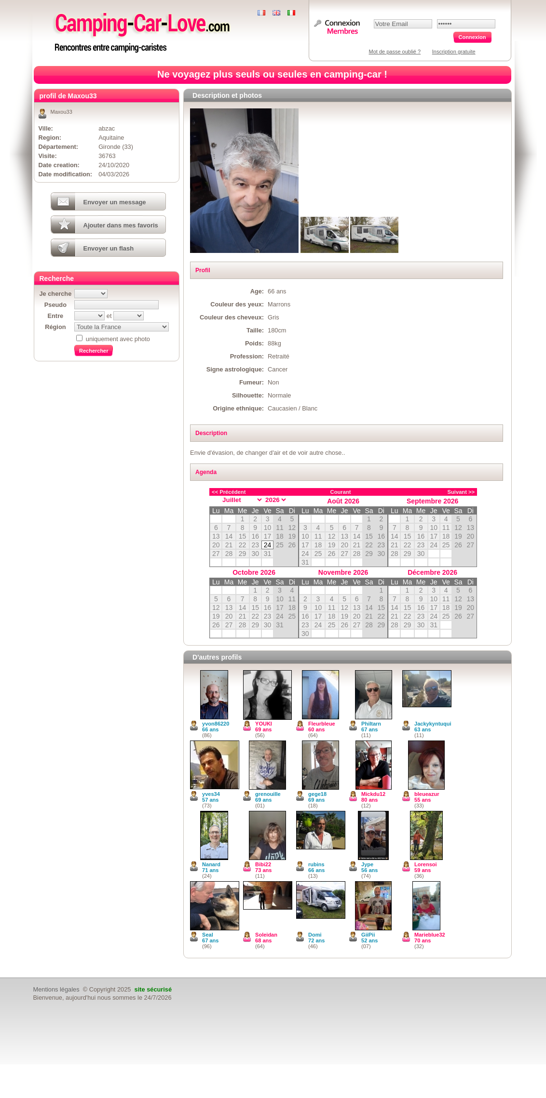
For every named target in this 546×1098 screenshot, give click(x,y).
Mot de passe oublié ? (395, 51)
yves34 (211, 794)
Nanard (211, 864)
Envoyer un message (114, 202)
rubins (316, 864)
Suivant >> (461, 492)
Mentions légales (56, 989)
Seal (207, 935)
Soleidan (266, 935)
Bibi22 (263, 864)
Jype (367, 864)
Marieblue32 (429, 935)
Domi (315, 935)
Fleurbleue (321, 724)
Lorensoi (425, 864)
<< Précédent (229, 492)
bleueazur (426, 794)
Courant (340, 492)
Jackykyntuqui (432, 724)
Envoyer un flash (108, 248)
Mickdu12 (373, 794)
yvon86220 (215, 724)
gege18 (317, 794)
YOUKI (263, 724)
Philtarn (371, 724)
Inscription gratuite (454, 51)
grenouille (268, 794)
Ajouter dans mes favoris (120, 225)
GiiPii (368, 935)
